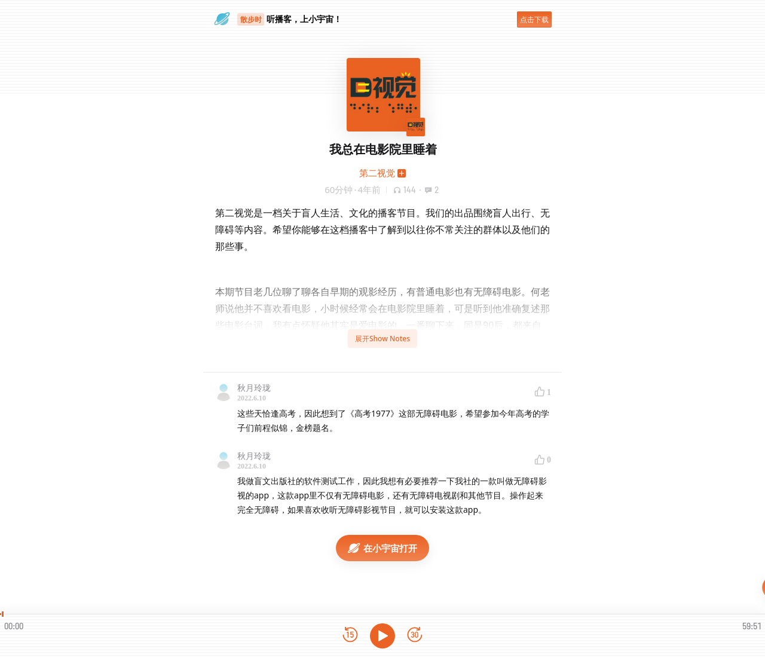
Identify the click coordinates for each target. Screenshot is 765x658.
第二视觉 (377, 173)
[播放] (382, 635)
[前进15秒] (415, 635)
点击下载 (534, 19)
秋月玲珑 (254, 387)
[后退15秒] (350, 635)
